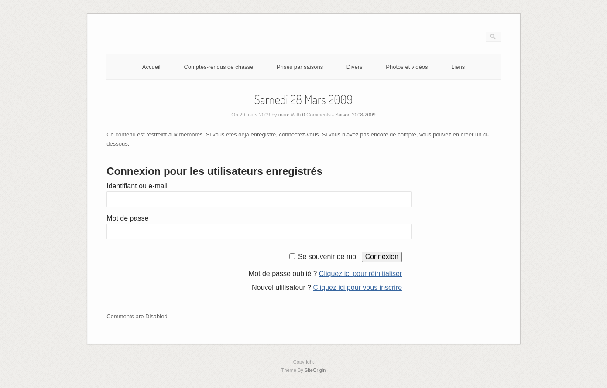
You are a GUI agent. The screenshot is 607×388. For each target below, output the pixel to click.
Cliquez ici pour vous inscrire (357, 287)
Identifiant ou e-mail (137, 186)
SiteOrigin (315, 370)
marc (284, 114)
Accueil (151, 67)
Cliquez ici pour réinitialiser (360, 273)
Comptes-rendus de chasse (218, 67)
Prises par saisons (300, 67)
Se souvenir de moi (328, 256)
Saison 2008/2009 (355, 114)
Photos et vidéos (407, 67)
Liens (458, 67)
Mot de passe (127, 218)
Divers (354, 67)
